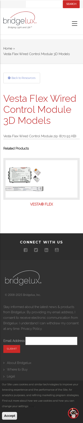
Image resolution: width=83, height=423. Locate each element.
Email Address (14, 341)
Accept (9, 415)
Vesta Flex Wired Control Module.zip (30, 136)
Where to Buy (17, 369)
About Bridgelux (19, 363)
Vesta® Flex (41, 204)
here (32, 406)
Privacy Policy (31, 329)
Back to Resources (23, 78)
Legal (11, 376)
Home (7, 48)
